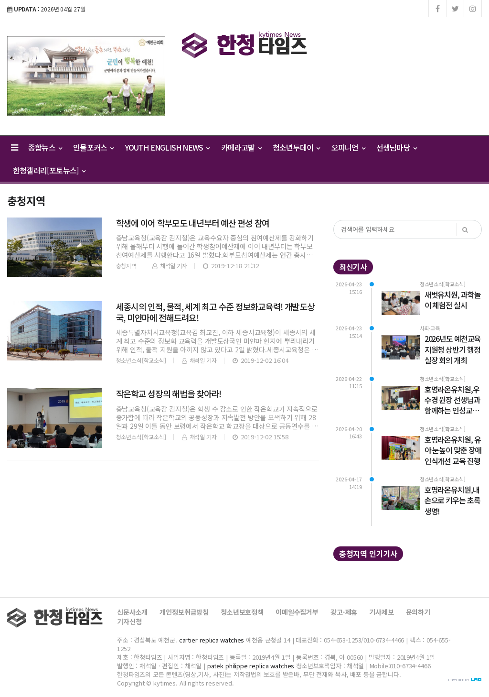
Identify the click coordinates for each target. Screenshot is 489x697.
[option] (86, 76)
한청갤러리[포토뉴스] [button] (49, 170)
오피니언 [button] (348, 147)
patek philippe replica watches (251, 665)
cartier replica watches (211, 639)
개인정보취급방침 (184, 612)
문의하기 (418, 612)
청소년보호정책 (242, 612)
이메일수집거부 (297, 612)
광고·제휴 (343, 612)
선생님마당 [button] (396, 147)
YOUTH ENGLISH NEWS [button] (167, 147)
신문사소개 (132, 612)
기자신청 (129, 621)
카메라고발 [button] (241, 147)
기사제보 (381, 612)
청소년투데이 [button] (296, 147)
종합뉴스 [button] (45, 147)
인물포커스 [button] (93, 147)
